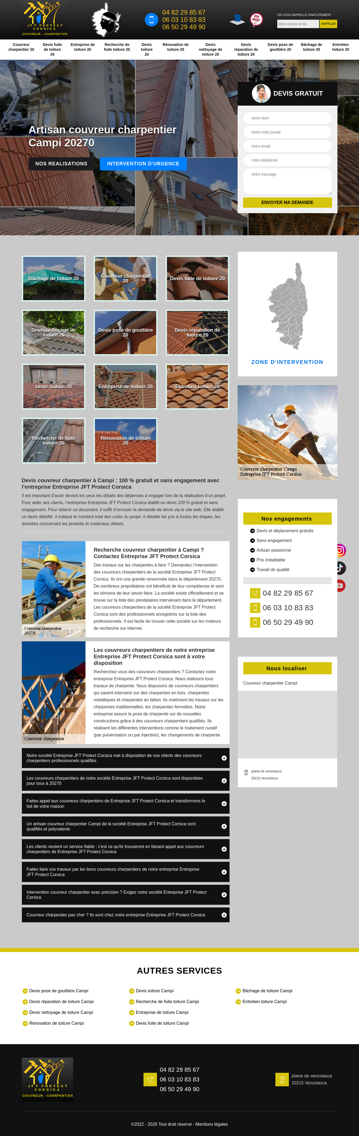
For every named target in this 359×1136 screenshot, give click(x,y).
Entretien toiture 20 (340, 47)
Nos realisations (62, 163)
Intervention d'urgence (143, 163)
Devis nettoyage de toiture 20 (210, 49)
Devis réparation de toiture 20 (246, 49)
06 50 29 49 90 (184, 27)
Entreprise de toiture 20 (83, 47)
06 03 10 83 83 (184, 19)
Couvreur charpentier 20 (21, 47)
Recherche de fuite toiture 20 (117, 47)
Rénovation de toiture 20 (176, 47)
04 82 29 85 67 (184, 12)
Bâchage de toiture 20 (311, 47)
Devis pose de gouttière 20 (280, 47)
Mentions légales (212, 1124)
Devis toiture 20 (147, 49)
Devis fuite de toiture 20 (52, 49)
